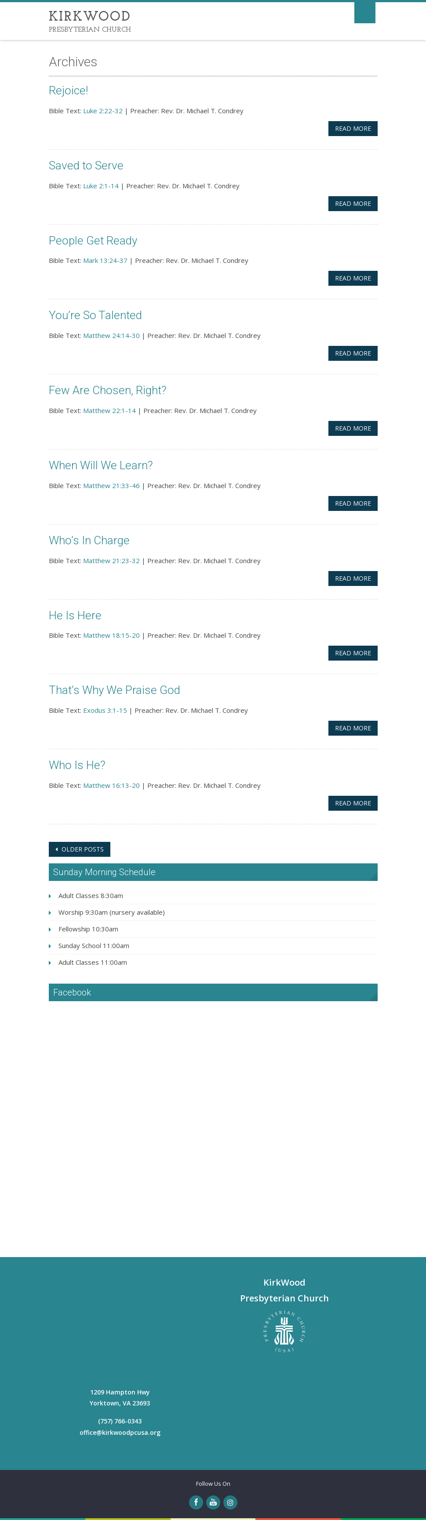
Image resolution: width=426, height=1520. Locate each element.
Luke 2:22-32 (103, 110)
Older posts (82, 849)
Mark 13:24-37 (105, 260)
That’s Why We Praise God (114, 690)
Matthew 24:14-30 (111, 335)
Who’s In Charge (89, 540)
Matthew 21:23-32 (111, 560)
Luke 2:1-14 (101, 185)
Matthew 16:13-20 (111, 785)
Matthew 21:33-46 (111, 485)
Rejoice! (68, 90)
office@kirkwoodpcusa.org (120, 1432)
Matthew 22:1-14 (109, 410)
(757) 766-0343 (120, 1421)
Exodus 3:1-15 (105, 710)
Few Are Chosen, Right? (108, 390)
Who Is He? (77, 765)
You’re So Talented (95, 315)
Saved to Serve (86, 165)
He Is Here (75, 615)
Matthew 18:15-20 (111, 635)
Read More (353, 128)
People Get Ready (93, 240)
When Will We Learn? (101, 465)
